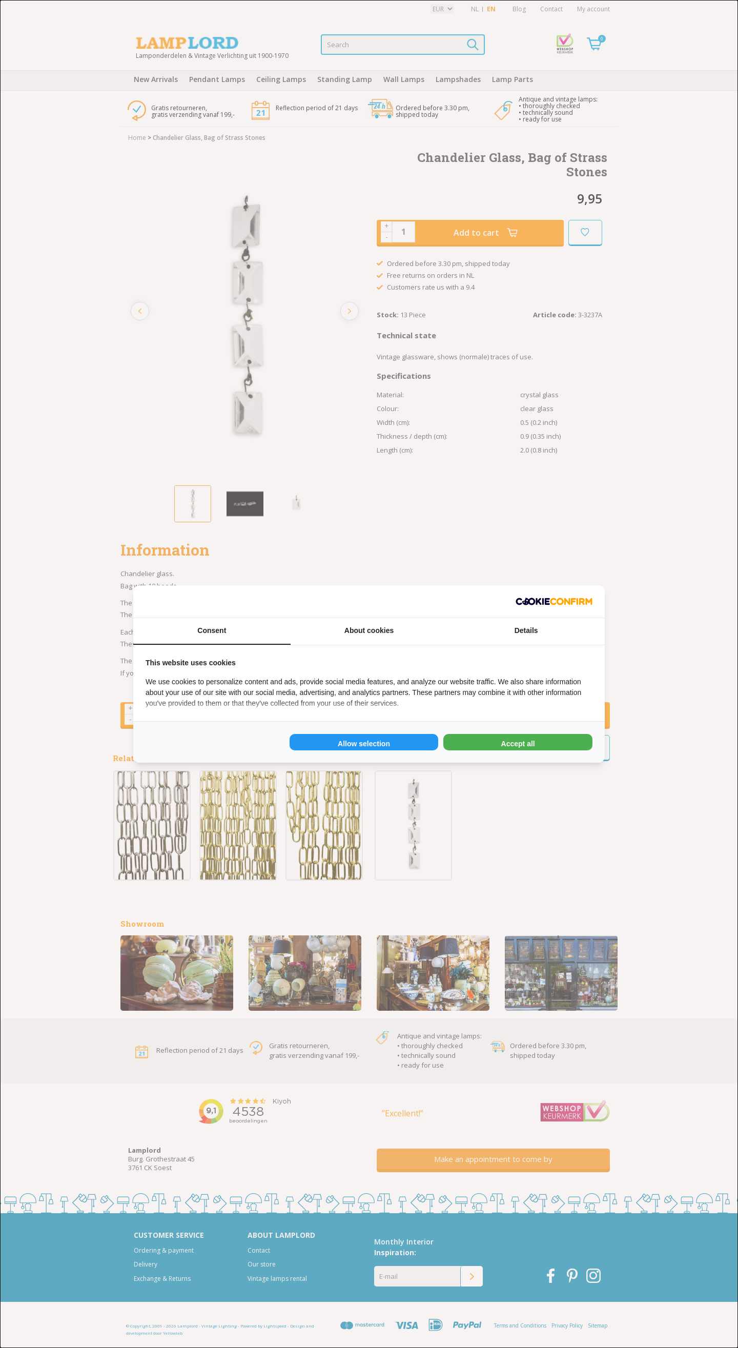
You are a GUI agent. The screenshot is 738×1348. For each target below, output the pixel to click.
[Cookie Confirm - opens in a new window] (554, 601)
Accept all (518, 744)
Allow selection (364, 744)
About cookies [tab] (369, 630)
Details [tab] (526, 630)
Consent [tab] (211, 630)
